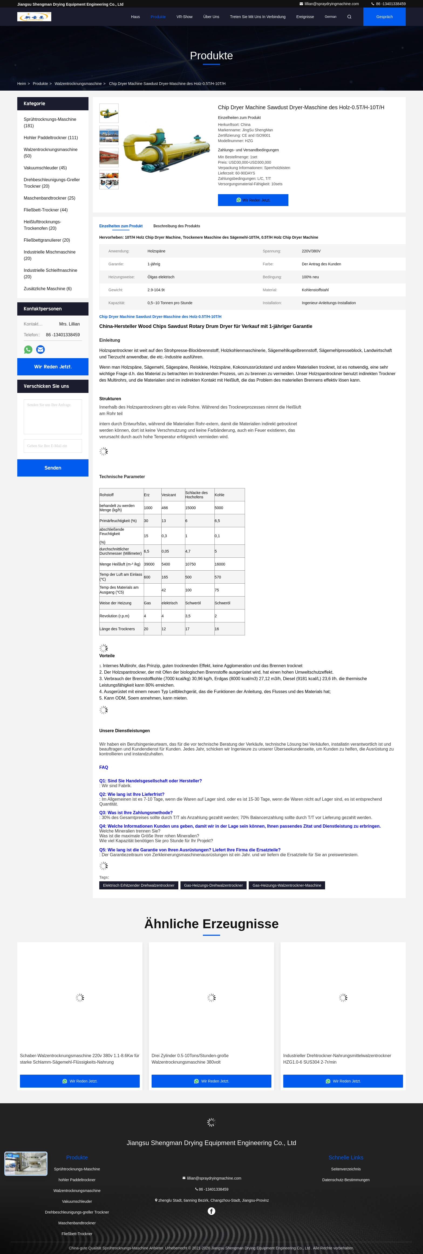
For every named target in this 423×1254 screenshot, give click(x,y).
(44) (46, 210)
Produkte (158, 17)
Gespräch (384, 17)
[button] (109, 187)
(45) (45, 168)
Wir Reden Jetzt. (53, 366)
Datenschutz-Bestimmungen (346, 1180)
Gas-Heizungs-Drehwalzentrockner (213, 885)
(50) (51, 152)
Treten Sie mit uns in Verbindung (258, 17)
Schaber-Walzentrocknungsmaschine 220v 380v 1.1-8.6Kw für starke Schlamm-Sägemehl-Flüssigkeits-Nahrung (79, 1058)
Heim (21, 83)
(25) (49, 198)
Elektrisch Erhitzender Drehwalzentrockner (139, 885)
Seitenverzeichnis (346, 1169)
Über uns (211, 17)
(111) (51, 137)
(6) (48, 288)
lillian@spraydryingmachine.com (329, 4)
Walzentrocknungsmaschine (78, 83)
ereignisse (305, 17)
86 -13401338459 (388, 4)
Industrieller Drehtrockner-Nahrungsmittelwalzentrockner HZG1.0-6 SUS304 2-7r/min (337, 1058)
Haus (135, 17)
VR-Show (185, 17)
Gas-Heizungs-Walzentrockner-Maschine (287, 885)
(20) (52, 183)
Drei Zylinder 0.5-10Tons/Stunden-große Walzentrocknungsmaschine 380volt (190, 1058)
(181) (50, 122)
